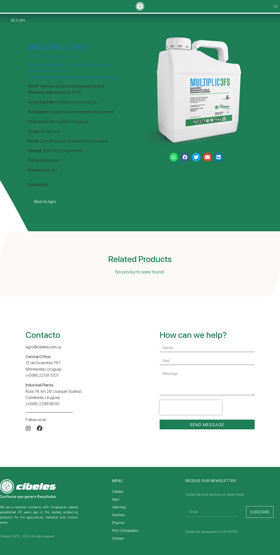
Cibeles (117, 491)
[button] (275, 6)
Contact (118, 538)
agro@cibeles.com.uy (43, 346)
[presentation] (191, 407)
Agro (115, 499)
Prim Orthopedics (125, 530)
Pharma (118, 523)
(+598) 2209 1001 (42, 375)
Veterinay (119, 507)
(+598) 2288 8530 (42, 403)
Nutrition (118, 515)
